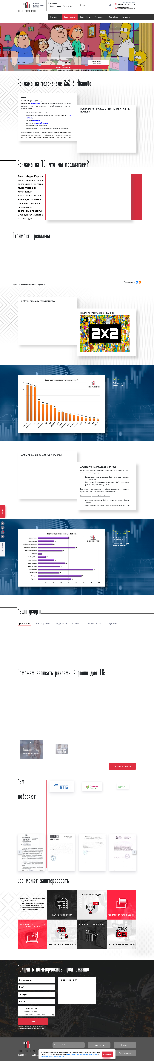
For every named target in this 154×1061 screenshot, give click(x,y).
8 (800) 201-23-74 (126, 4)
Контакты (126, 17)
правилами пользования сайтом (52, 1056)
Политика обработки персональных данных (68, 1045)
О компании (54, 17)
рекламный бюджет (41, 123)
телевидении (35, 103)
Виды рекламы (69, 17)
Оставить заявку (122, 766)
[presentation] (20, 852)
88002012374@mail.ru (126, 8)
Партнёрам (113, 17)
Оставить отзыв (2, 549)
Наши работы (85, 17)
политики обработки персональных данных (101, 67)
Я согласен (107, 1054)
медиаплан (36, 120)
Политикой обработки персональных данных (82, 1054)
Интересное (99, 17)
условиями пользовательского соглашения (74, 67)
